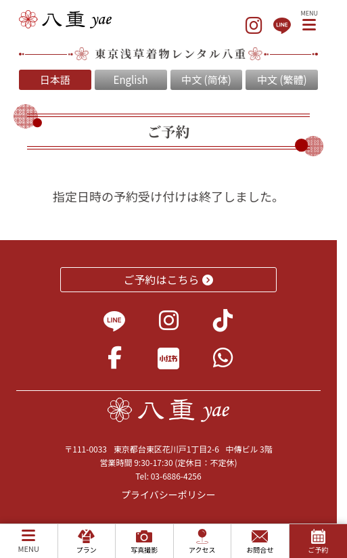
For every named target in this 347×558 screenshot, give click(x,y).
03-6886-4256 (176, 476)
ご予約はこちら (169, 279)
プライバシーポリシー (168, 494)
